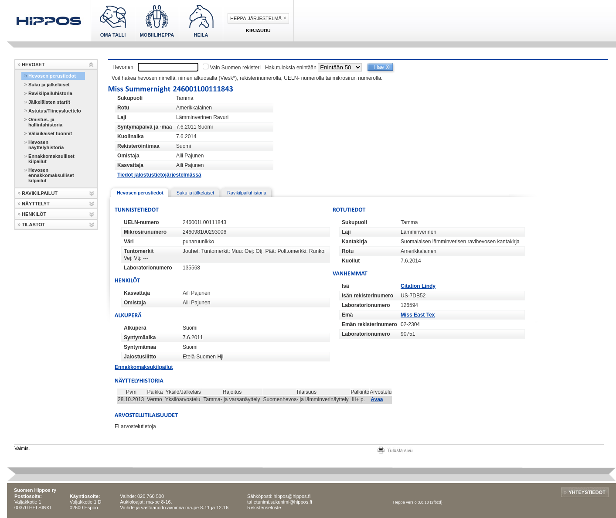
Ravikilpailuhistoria (50, 93)
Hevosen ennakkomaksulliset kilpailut (51, 175)
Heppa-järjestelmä (256, 18)
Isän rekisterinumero (367, 296)
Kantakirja (354, 242)
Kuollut (351, 261)
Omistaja (128, 156)
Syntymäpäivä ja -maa (144, 127)
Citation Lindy (418, 286)
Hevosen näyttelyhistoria (46, 145)
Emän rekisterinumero (369, 324)
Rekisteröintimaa (138, 146)
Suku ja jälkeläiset (49, 84)
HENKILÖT (34, 214)
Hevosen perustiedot (52, 75)
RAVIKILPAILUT (40, 193)
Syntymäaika (140, 337)
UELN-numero (141, 222)
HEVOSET (33, 64)
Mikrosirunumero (145, 232)
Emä (347, 315)
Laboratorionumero (148, 268)
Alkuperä (135, 328)
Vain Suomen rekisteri (235, 68)
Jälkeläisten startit (49, 102)
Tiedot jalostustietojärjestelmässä (159, 175)
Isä (345, 286)
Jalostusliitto (140, 357)
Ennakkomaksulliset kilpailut (51, 158)
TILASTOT (33, 224)
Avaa (377, 399)
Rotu (123, 108)
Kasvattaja (130, 165)
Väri (129, 242)
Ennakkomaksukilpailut (144, 367)
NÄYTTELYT (36, 203)
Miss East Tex (418, 315)
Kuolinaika (130, 136)
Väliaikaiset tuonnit (50, 133)
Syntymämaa (140, 347)
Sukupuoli (130, 98)
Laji (121, 117)
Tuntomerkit (138, 251)
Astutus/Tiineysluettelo (54, 110)
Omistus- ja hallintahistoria (45, 122)
